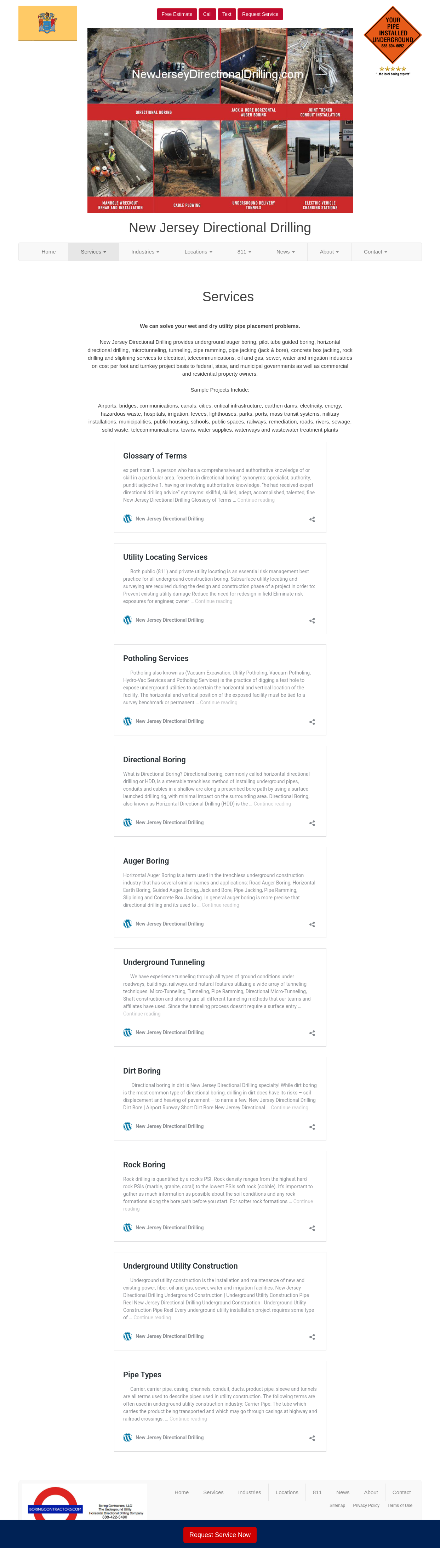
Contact (375, 252)
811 (244, 252)
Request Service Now (220, 1534)
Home (49, 252)
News (285, 252)
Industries (145, 252)
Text (227, 14)
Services (94, 252)
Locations (198, 252)
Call (207, 14)
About (329, 252)
